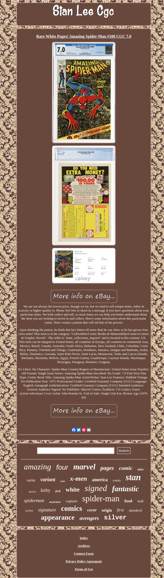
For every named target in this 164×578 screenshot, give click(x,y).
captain (71, 501)
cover (92, 510)
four (62, 467)
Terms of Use (84, 569)
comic (126, 468)
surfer (31, 480)
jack (58, 491)
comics (71, 508)
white (73, 489)
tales (141, 469)
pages (107, 468)
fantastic (125, 488)
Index (84, 538)
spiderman (34, 500)
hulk (141, 501)
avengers (89, 518)
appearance (57, 517)
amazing (37, 466)
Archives (84, 546)
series (29, 510)
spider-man (100, 498)
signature (47, 509)
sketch (32, 491)
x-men (78, 478)
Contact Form (84, 553)
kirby (45, 490)
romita (117, 480)
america (100, 479)
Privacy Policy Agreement (84, 561)
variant (47, 479)
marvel (84, 466)
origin (107, 510)
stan (133, 477)
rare (62, 481)
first (120, 510)
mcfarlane (55, 501)
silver (115, 517)
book (129, 501)
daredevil (135, 510)
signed (96, 488)
